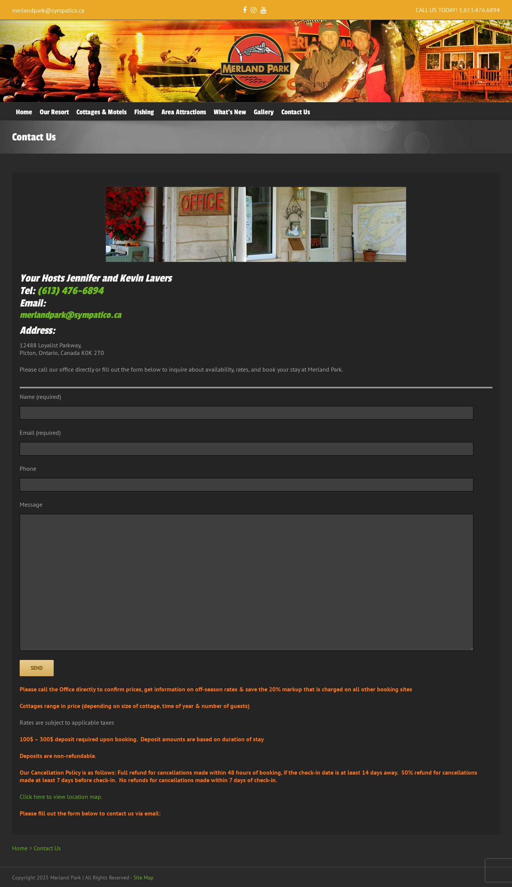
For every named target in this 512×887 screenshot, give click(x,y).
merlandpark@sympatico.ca (48, 10)
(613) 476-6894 (70, 291)
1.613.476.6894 (479, 10)
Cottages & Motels (101, 112)
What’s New (230, 112)
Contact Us (295, 112)
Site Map (143, 877)
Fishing (144, 112)
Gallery (264, 112)
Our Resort (54, 112)
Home (24, 112)
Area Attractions (183, 112)
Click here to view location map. (61, 796)
